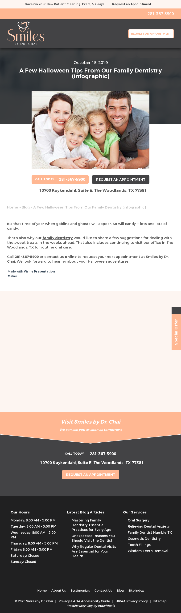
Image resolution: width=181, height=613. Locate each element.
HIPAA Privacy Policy (131, 601)
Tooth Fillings (139, 545)
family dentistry (57, 238)
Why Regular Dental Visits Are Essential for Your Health (94, 551)
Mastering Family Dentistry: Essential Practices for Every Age (91, 525)
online (71, 256)
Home (12, 207)
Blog (26, 207)
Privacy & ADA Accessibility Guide (84, 601)
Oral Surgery (138, 520)
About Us (58, 591)
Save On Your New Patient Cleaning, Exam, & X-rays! (65, 4)
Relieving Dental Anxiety (148, 526)
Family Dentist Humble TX (150, 532)
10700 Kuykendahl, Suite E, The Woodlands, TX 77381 (93, 190)
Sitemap (160, 601)
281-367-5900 (27, 256)
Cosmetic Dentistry (144, 539)
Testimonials (80, 591)
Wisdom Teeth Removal (148, 551)
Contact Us (103, 591)
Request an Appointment (131, 4)
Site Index (136, 591)
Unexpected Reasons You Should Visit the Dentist (93, 538)
